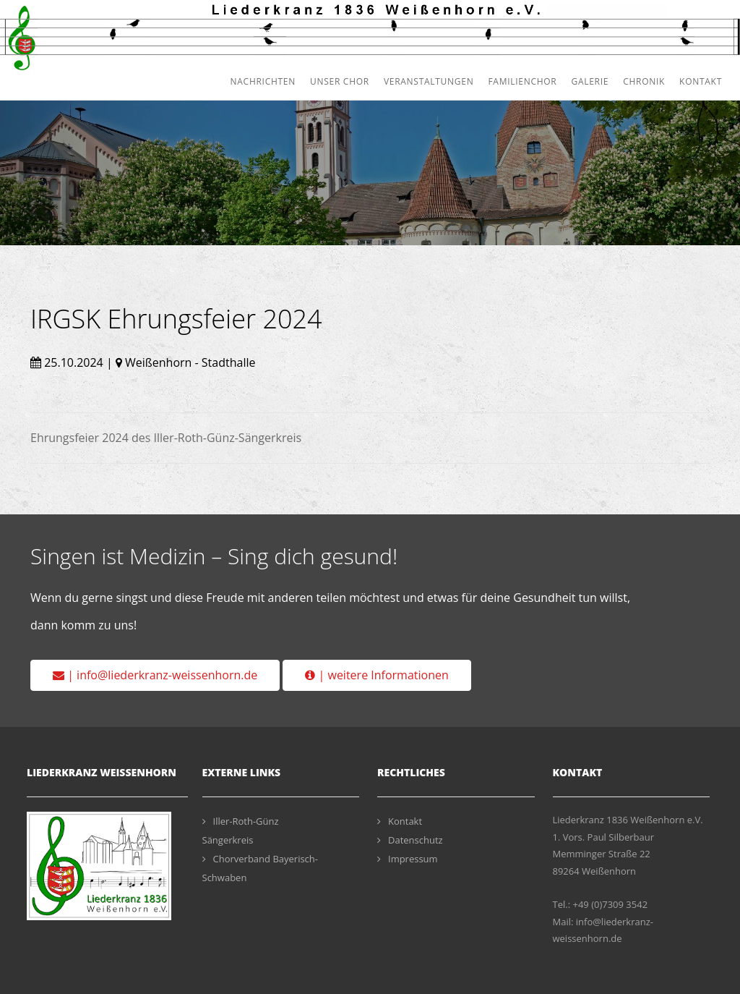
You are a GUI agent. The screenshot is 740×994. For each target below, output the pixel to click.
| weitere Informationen (376, 675)
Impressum (407, 858)
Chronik (644, 81)
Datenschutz (410, 839)
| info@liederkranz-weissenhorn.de (155, 675)
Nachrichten (263, 81)
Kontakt (700, 81)
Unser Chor (339, 81)
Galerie (589, 81)
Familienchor (522, 81)
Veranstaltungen (429, 81)
